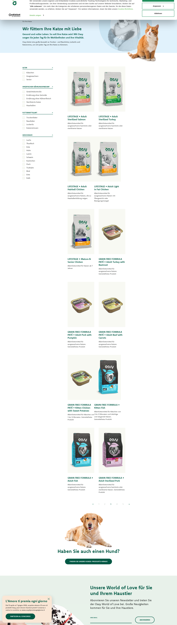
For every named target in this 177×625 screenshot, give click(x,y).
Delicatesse (94, 559)
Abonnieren (145, 474)
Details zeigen (35, 23)
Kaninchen (30, 161)
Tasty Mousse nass (97, 551)
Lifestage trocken (62, 521)
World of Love (29, 512)
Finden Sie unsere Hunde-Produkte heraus (88, 416)
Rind (28, 171)
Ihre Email (93, 472)
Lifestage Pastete (62, 545)
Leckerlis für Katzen (97, 583)
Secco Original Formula (64, 517)
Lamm (28, 154)
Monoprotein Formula (64, 525)
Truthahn (30, 168)
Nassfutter (30, 121)
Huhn (28, 150)
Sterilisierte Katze (33, 102)
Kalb (28, 178)
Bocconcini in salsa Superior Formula (103, 539)
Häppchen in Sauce (97, 543)
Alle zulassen (158, 6)
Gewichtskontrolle (34, 91)
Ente (28, 147)
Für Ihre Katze (97, 512)
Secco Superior (95, 521)
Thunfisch (30, 143)
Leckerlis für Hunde (63, 577)
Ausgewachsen (32, 76)
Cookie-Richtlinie (125, 16)
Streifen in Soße (62, 565)
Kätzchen (30, 72)
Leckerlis (30, 124)
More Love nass (96, 579)
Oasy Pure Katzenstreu (98, 587)
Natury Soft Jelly (62, 569)
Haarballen (31, 105)
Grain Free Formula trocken (66, 537)
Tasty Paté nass (61, 561)
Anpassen (158, 13)
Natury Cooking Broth (98, 571)
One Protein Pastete (63, 549)
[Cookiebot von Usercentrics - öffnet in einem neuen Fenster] (14, 22)
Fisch (28, 164)
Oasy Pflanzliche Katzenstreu (100, 591)
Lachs (28, 140)
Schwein (29, 157)
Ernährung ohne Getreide (36, 95)
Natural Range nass (63, 573)
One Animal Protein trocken (66, 529)
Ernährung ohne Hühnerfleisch (38, 98)
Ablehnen (158, 21)
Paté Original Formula (64, 541)
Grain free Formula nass (65, 557)
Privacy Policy (94, 488)
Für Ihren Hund (64, 512)
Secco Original (95, 517)
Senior (29, 79)
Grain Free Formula (63, 533)
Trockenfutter (31, 117)
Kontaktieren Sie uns (137, 540)
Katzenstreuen (32, 128)
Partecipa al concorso (20, 616)
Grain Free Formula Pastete (66, 553)
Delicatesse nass (96, 563)
